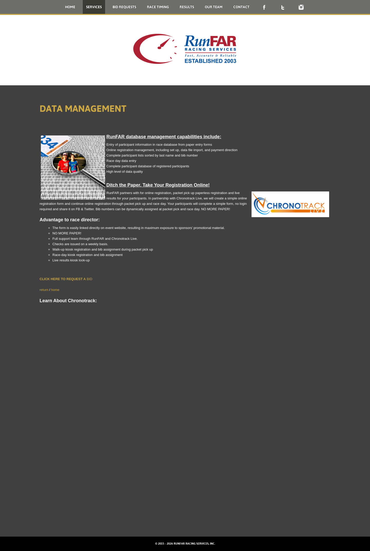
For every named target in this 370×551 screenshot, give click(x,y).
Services (94, 7)
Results (187, 7)
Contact (241, 7)
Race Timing (158, 7)
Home (70, 7)
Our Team (214, 7)
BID (89, 279)
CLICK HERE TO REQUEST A (63, 279)
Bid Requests (124, 7)
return (44, 290)
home (55, 290)
